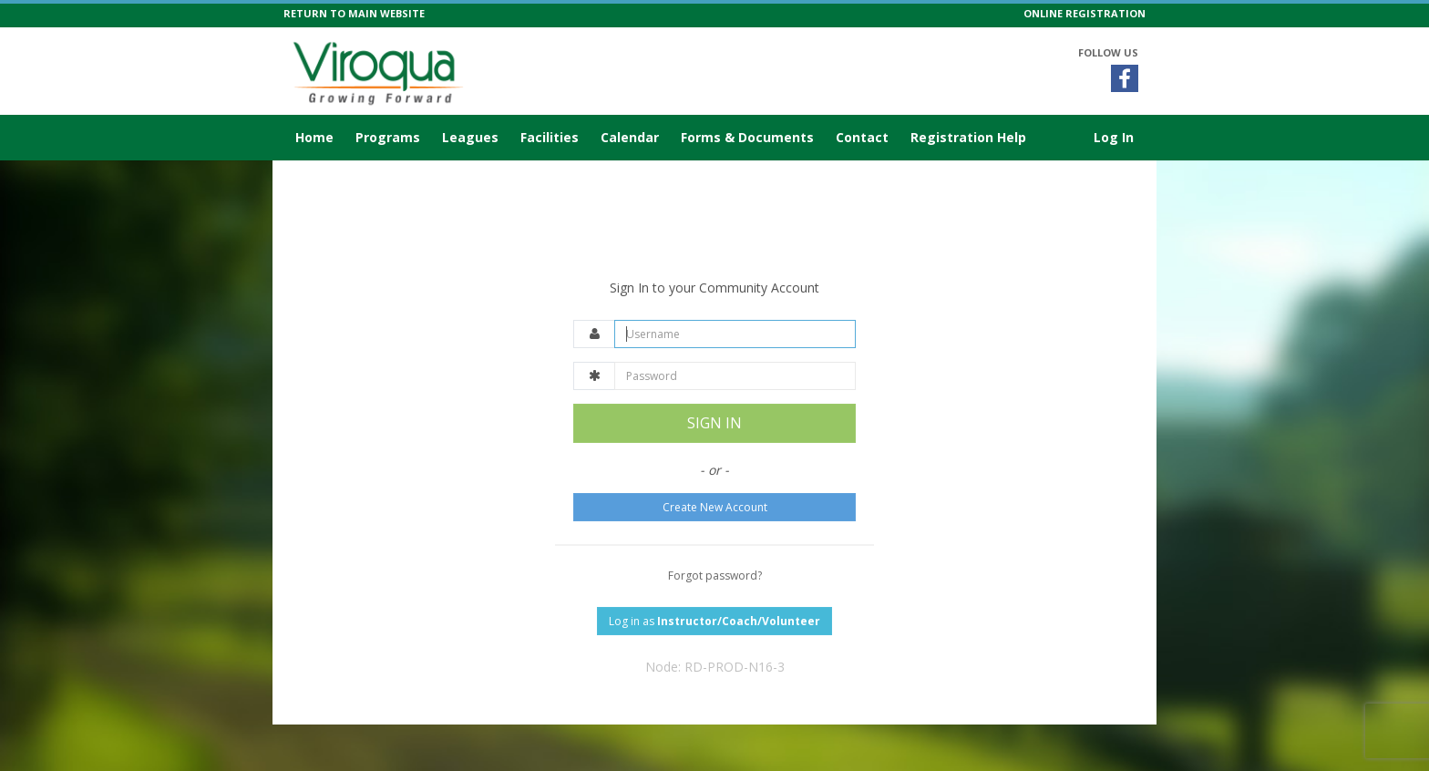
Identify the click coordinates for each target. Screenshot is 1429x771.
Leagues (470, 137)
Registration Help (968, 137)
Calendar (630, 137)
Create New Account (715, 507)
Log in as (714, 621)
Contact (862, 137)
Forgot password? (715, 575)
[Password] (735, 376)
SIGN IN (714, 423)
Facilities (549, 137)
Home (314, 137)
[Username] (735, 334)
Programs (387, 137)
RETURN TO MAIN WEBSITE (354, 13)
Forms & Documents (747, 137)
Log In (1114, 137)
